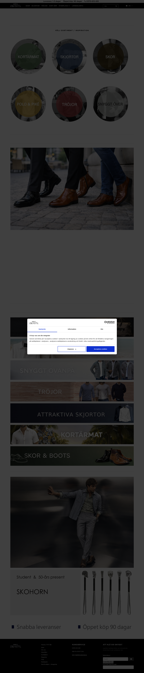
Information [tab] (72, 329)
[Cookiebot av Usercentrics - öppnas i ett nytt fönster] (106, 322)
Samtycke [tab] (42, 329)
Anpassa (71, 349)
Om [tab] (102, 329)
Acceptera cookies (100, 349)
